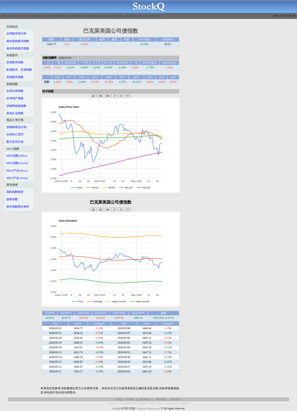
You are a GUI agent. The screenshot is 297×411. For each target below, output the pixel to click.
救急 (119, 399)
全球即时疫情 (130, 403)
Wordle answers (114, 403)
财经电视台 (48, 15)
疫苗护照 (142, 403)
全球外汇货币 (14, 134)
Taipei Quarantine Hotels (168, 403)
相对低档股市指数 (17, 41)
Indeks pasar (154, 408)
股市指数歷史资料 (17, 206)
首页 (4, 15)
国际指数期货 (14, 191)
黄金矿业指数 (14, 113)
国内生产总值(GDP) (150, 15)
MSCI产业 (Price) (16, 170)
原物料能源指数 (16, 105)
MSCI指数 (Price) (16, 155)
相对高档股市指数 (17, 48)
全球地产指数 (14, 98)
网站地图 (161, 399)
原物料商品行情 (16, 127)
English (141, 408)
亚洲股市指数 (14, 62)
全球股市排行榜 (16, 33)
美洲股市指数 (14, 77)
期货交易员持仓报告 (112, 15)
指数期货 (75, 15)
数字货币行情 (19, 15)
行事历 (152, 403)
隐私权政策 (145, 399)
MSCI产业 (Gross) (17, 178)
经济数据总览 (90, 15)
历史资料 (62, 15)
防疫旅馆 (184, 403)
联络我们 (175, 399)
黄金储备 (131, 15)
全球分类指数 (14, 90)
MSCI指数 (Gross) (17, 163)
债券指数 (12, 199)
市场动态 (34, 15)
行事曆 (130, 399)
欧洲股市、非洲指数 (19, 69)
